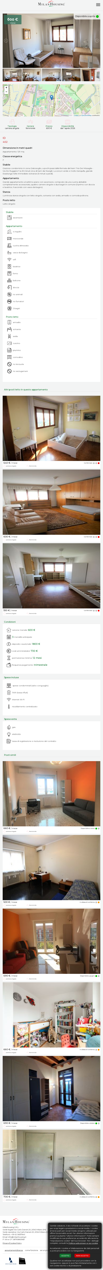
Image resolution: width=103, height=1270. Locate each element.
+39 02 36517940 (18, 1234)
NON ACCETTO (82, 1256)
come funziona (31, 1250)
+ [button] (6, 88)
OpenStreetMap (86, 115)
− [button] (6, 92)
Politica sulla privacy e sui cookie (83, 1243)
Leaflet (76, 115)
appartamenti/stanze (14, 1250)
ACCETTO (65, 1256)
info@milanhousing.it (17, 1237)
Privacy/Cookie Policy (12, 1243)
